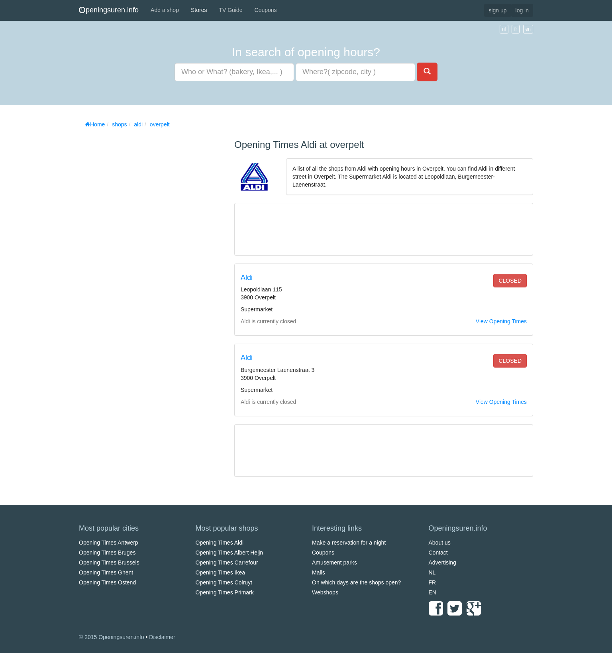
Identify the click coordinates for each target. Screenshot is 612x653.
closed (510, 280)
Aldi (247, 277)
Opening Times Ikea (220, 572)
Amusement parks (334, 562)
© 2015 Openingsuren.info (111, 637)
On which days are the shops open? (356, 582)
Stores (199, 10)
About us (440, 542)
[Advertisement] (138, 251)
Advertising (442, 562)
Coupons (266, 10)
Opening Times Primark (225, 592)
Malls (318, 572)
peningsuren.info (109, 10)
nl (504, 29)
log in (522, 10)
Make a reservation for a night (349, 542)
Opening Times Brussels (109, 562)
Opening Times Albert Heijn (229, 552)
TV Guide (230, 10)
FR (432, 582)
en (528, 29)
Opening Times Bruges (107, 552)
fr (515, 29)
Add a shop (165, 10)
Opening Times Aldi (220, 542)
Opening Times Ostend (107, 582)
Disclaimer (162, 637)
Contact (438, 552)
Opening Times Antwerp (108, 542)
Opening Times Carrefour (227, 562)
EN (432, 592)
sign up (497, 10)
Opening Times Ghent (106, 572)
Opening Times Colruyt (224, 582)
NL (432, 572)
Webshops (325, 592)
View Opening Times (501, 321)
